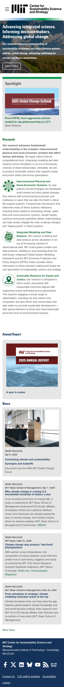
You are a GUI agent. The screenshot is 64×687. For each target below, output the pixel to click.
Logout (6, 682)
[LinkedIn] (21, 666)
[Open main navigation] (7, 9)
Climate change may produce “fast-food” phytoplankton (29, 546)
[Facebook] (5, 666)
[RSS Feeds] (46, 666)
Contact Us (8, 676)
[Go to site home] (37, 9)
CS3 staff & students (28, 676)
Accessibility (49, 676)
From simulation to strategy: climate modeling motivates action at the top (26, 595)
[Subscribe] (54, 666)
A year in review (15, 392)
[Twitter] (13, 666)
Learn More (11, 66)
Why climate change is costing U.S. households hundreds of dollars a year (28, 493)
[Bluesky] (29, 666)
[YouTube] (37, 666)
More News (8, 630)
